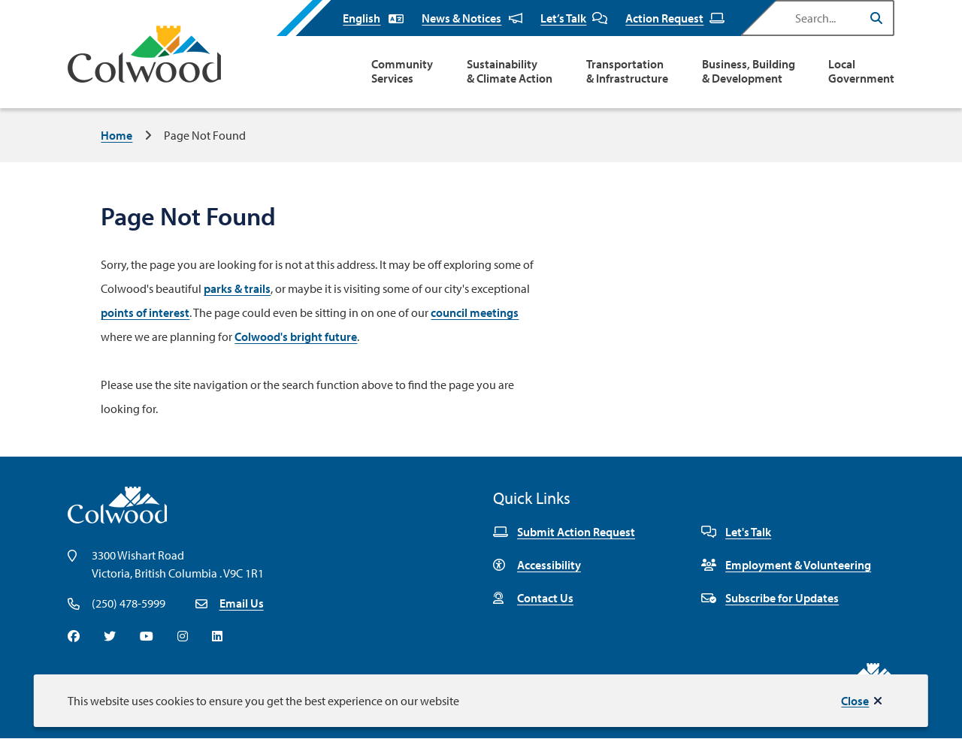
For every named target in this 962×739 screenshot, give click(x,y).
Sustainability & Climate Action (509, 71)
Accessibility (537, 564)
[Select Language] (373, 18)
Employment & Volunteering (786, 564)
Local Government (861, 71)
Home (116, 135)
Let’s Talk (573, 18)
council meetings (475, 312)
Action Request (675, 18)
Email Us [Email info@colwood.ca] (241, 603)
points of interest (145, 312)
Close (855, 700)
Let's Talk (736, 531)
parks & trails (237, 288)
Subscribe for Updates (770, 597)
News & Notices (472, 18)
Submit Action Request (564, 531)
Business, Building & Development (748, 71)
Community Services (402, 71)
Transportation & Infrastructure (627, 71)
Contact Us (533, 597)
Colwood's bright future (295, 336)
